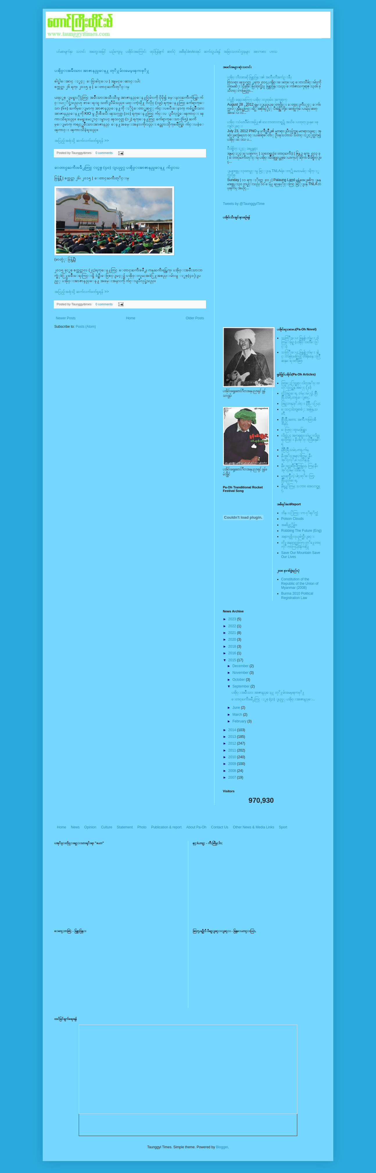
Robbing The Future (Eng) (301, 531)
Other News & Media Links (253, 827)
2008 (232, 771)
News (75, 827)
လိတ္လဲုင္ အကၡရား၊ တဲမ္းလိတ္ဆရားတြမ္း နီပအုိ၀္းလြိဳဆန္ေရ (301, 439)
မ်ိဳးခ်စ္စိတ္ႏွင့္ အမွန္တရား (242, 148)
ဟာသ (273, 51)
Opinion (90, 827)
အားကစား (259, 51)
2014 (232, 730)
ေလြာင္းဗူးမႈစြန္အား (294, 430)
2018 (232, 646)
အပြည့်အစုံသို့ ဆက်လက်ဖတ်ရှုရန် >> (81, 140)
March (237, 715)
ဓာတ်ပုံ (171, 51)
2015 (232, 660)
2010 (232, 757)
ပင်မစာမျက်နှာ (64, 51)
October (239, 680)
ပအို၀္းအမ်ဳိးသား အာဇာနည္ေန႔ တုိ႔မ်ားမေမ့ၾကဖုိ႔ (101, 70)
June (236, 708)
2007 (232, 777)
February (239, 721)
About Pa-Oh (196, 827)
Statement (125, 827)
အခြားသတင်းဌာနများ (237, 51)
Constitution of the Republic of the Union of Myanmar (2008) (299, 583)
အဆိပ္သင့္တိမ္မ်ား (289, 525)
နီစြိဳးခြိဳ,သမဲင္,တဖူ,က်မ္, (295, 450)
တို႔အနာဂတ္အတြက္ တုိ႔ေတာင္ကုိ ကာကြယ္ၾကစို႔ (301, 545)
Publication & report (166, 827)
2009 (232, 764)
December (241, 666)
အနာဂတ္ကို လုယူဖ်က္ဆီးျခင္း (297, 536)
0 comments (104, 153)
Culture (106, 827)
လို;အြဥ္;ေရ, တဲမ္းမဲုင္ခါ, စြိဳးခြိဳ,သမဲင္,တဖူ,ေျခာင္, (299, 395)
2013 (232, 737)
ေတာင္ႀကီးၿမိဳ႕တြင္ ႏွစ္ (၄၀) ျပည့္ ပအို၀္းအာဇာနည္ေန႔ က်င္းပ (116, 167)
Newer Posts (66, 318)
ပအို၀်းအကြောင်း (136, 51)
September (241, 686)
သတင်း (81, 51)
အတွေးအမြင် (97, 51)
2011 (232, 750)
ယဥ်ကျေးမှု (115, 51)
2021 (232, 633)
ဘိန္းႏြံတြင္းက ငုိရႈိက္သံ (299, 513)
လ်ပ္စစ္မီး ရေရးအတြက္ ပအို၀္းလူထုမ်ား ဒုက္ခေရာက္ (257, 100)
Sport (283, 827)
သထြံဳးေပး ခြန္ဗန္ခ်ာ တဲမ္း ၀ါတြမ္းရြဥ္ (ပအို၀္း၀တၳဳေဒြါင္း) (299, 342)
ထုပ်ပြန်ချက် (157, 51)
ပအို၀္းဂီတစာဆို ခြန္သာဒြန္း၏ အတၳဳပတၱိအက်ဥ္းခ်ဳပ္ (259, 77)
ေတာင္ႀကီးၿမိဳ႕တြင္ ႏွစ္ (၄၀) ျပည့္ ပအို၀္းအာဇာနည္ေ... (273, 699)
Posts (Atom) (86, 327)
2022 (232, 626)
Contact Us (219, 827)
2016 (232, 653)
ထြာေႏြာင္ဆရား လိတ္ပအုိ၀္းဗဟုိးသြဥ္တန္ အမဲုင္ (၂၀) (300, 385)
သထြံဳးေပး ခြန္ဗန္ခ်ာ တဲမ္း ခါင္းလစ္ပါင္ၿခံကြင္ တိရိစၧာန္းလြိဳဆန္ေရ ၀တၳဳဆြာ (300, 356)
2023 (232, 619)
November (241, 673)
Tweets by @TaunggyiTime (244, 204)
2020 (232, 639)
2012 (232, 743)
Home (130, 318)
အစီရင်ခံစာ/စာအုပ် (189, 51)
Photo (141, 827)
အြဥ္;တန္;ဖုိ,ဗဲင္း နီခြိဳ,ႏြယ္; (301, 403)
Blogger (222, 1147)
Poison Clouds (292, 519)
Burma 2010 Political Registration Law (297, 595)
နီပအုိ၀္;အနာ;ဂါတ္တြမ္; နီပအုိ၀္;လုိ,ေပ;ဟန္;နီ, (296, 458)
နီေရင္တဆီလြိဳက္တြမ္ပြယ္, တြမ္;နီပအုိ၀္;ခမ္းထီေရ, (299, 468)
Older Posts (195, 318)
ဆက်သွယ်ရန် (212, 51)
